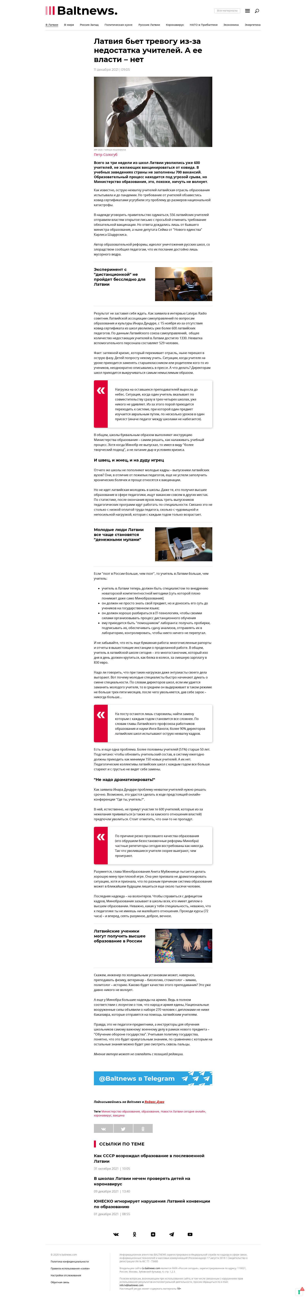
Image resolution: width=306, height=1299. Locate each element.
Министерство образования (120, 1112)
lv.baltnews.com (151, 1268)
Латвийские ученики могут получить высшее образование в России (120, 936)
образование (150, 1112)
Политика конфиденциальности (70, 1261)
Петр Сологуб (105, 154)
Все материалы (227, 10)
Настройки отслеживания (66, 1275)
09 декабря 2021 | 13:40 (112, 1191)
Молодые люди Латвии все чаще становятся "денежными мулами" (119, 534)
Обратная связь (60, 1282)
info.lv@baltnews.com (131, 1285)
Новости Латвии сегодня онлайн (183, 1112)
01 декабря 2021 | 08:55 (112, 1214)
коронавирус (102, 1115)
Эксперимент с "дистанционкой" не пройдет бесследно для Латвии (120, 277)
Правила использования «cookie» (70, 1268)
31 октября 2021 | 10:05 (112, 1168)
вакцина (118, 1115)
